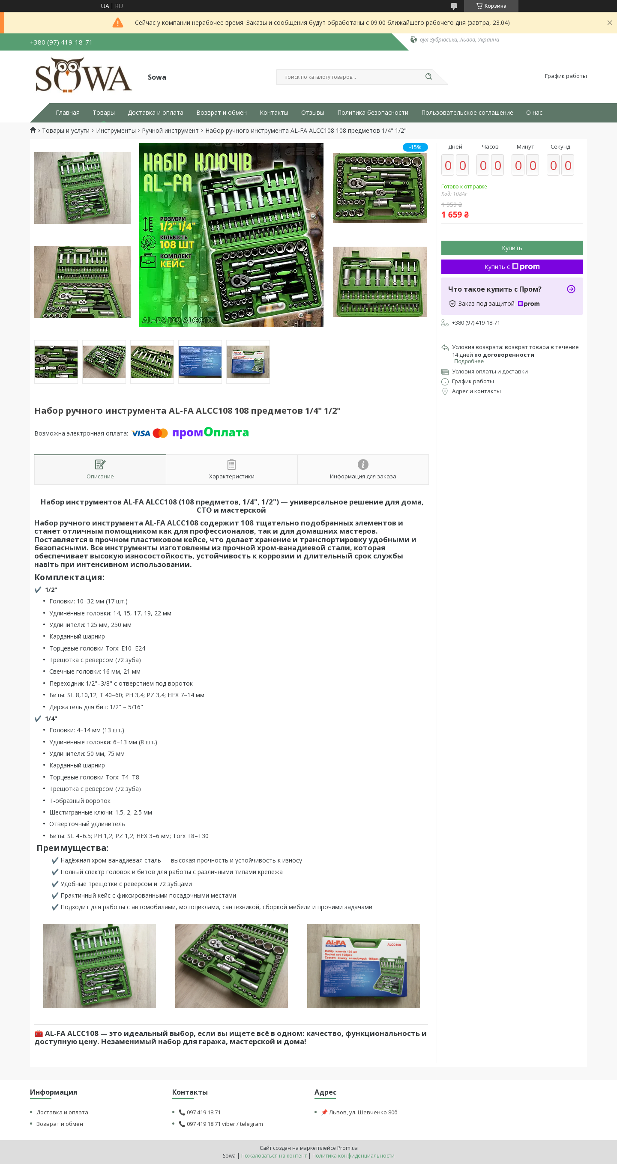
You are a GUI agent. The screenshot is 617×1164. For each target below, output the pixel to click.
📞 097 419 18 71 (200, 1112)
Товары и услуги (66, 130)
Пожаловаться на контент (274, 1155)
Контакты (274, 113)
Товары (104, 113)
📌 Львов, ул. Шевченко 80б (359, 1112)
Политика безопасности (372, 113)
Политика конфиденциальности (353, 1155)
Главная (68, 113)
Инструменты (116, 130)
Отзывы (312, 113)
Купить (512, 248)
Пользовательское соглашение (467, 113)
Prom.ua (347, 1148)
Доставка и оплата (155, 113)
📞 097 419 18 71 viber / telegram (221, 1124)
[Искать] (428, 77)
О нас (534, 113)
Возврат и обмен (221, 113)
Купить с (512, 267)
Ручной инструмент (170, 130)
